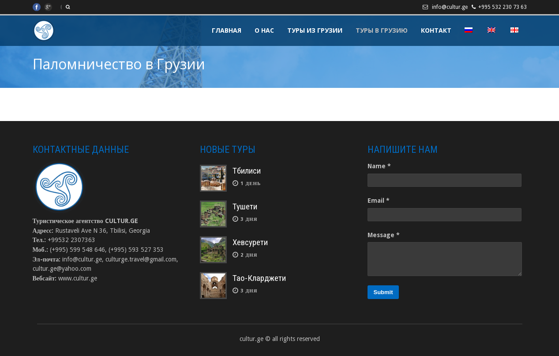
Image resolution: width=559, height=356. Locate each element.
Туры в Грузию (382, 30)
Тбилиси (247, 171)
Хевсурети (250, 242)
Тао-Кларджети (259, 278)
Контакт (436, 30)
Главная (226, 30)
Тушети (245, 206)
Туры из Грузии (314, 30)
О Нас (264, 30)
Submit (383, 292)
